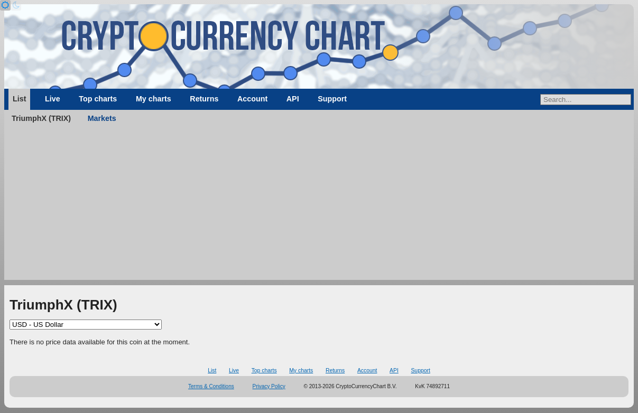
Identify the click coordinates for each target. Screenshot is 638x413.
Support (332, 99)
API (292, 99)
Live (52, 99)
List (19, 99)
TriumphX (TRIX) (41, 118)
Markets (102, 118)
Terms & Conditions (211, 386)
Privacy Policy (269, 386)
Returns (204, 99)
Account (252, 99)
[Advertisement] (319, 206)
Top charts (98, 99)
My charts (153, 99)
